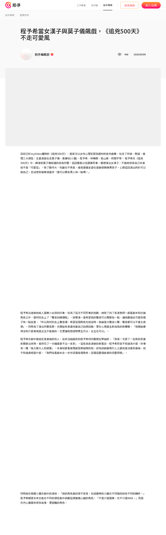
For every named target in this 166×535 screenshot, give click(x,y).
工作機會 (81, 5)
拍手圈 (94, 5)
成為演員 (129, 5)
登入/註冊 (151, 5)
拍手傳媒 (107, 5)
